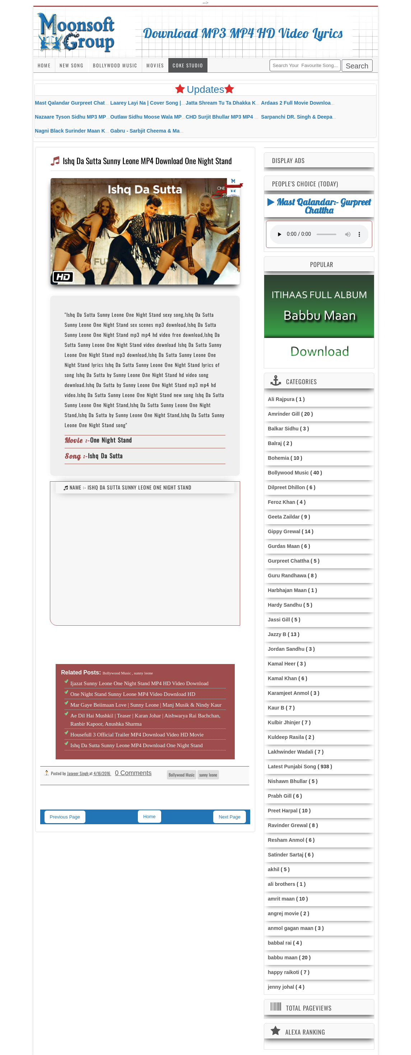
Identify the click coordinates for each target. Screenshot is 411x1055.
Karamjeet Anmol (288, 693)
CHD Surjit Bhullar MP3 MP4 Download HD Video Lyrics (252, 117)
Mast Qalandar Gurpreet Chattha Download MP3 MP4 (98, 103)
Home (44, 65)
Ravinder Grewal (288, 825)
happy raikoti (283, 972)
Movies (155, 65)
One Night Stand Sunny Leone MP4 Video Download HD (132, 694)
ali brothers (281, 884)
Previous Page (65, 817)
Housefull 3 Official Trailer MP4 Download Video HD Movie (137, 734)
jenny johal (281, 987)
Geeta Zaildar (284, 517)
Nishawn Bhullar (287, 781)
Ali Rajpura (281, 399)
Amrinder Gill (284, 414)
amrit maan (281, 899)
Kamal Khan (282, 678)
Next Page (229, 817)
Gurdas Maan (284, 546)
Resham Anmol (286, 840)
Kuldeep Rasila (286, 737)
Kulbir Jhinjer (284, 722)
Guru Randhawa (287, 575)
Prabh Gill (279, 796)
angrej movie (283, 913)
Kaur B (276, 708)
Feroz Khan (281, 502)
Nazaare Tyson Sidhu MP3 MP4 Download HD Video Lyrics (104, 117)
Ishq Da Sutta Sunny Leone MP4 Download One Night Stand (136, 745)
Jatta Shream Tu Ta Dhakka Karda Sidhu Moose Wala (249, 103)
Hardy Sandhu (285, 605)
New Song (72, 65)
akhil (273, 869)
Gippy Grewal (284, 531)
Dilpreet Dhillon (286, 487)
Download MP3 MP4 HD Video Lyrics (243, 33)
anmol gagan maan (290, 928)
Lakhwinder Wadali (290, 752)
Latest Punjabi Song (292, 766)
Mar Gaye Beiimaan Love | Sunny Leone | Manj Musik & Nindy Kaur (145, 705)
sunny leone (208, 775)
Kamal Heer (281, 664)
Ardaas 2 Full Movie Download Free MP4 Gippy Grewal (326, 103)
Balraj (275, 443)
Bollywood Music (115, 65)
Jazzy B (277, 634)
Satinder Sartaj (285, 855)
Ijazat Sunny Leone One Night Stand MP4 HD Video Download (139, 683)
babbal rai (279, 943)
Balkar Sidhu (283, 428)
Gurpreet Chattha (288, 561)
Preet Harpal (282, 810)
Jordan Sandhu (286, 649)
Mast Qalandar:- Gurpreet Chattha (319, 206)
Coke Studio (188, 65)
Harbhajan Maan (287, 590)
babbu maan (282, 957)
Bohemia (278, 458)
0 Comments (133, 773)
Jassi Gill (279, 619)
